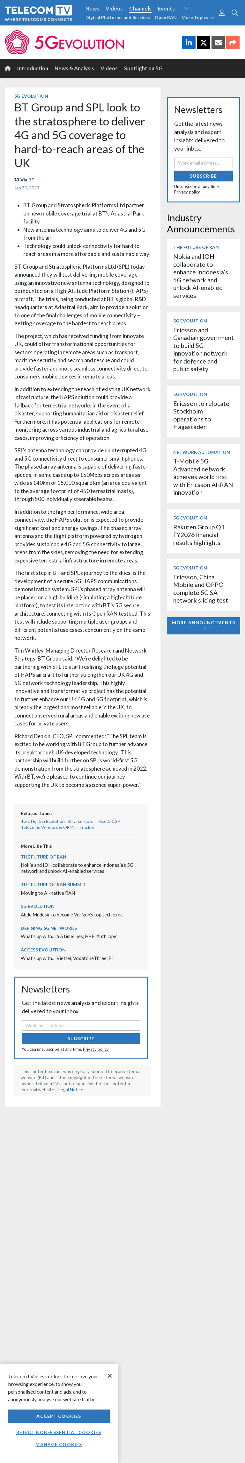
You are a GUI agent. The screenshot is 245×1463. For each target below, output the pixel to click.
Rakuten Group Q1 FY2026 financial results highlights (199, 534)
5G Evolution (31, 96)
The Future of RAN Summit (53, 884)
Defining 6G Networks (49, 928)
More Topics (198, 17)
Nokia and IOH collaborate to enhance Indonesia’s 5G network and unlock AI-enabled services (77, 868)
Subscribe (80, 1038)
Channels (140, 8)
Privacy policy (96, 1049)
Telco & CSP (107, 821)
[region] (59, 1413)
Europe (85, 821)
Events (166, 8)
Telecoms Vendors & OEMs (48, 827)
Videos (114, 8)
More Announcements (203, 626)
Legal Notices (71, 1089)
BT (31, 179)
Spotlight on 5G (143, 68)
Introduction (32, 68)
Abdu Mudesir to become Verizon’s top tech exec (71, 914)
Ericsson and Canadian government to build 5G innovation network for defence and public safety (203, 349)
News (92, 8)
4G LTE (28, 821)
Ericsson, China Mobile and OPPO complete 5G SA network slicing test (200, 588)
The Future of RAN (43, 856)
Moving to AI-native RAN (48, 893)
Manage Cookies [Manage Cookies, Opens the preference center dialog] (58, 1444)
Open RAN (166, 17)
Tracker (86, 827)
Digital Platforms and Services (117, 17)
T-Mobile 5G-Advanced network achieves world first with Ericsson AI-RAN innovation (203, 476)
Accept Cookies (58, 1416)
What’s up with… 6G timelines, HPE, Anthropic (69, 936)
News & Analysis (74, 68)
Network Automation (201, 452)
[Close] (110, 1376)
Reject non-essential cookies (58, 1432)
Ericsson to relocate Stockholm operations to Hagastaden (201, 415)
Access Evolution (43, 949)
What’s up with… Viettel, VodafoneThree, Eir (68, 958)
